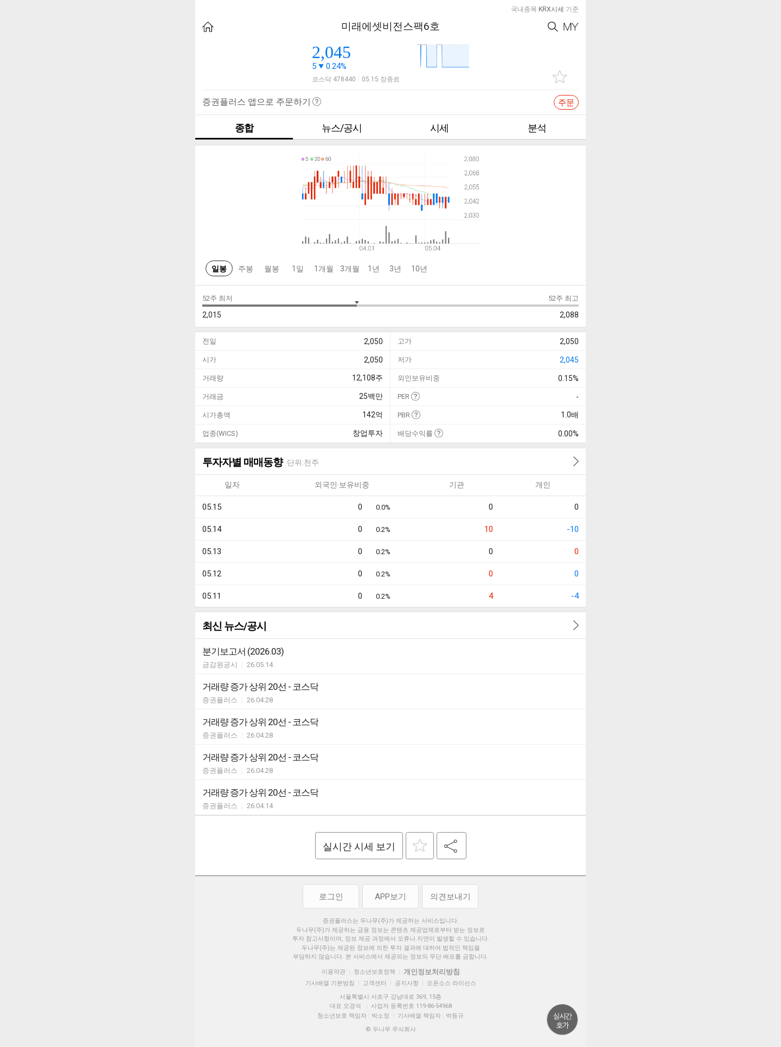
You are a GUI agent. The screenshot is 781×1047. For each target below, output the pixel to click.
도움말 (415, 396)
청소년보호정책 (374, 971)
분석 (537, 128)
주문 (566, 102)
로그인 (331, 897)
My (571, 27)
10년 (419, 268)
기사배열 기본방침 (330, 983)
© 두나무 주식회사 (391, 1029)
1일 (298, 268)
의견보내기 (450, 897)
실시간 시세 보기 (359, 846)
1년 (374, 268)
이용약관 (333, 971)
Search (553, 27)
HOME (208, 27)
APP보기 (390, 897)
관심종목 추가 (560, 77)
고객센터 (375, 983)
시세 (439, 128)
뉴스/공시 (342, 128)
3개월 (350, 268)
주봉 (245, 268)
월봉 (271, 268)
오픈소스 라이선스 (451, 983)
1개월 (324, 268)
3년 (395, 268)
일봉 (219, 268)
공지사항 (407, 983)
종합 (244, 128)
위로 (562, 1020)
